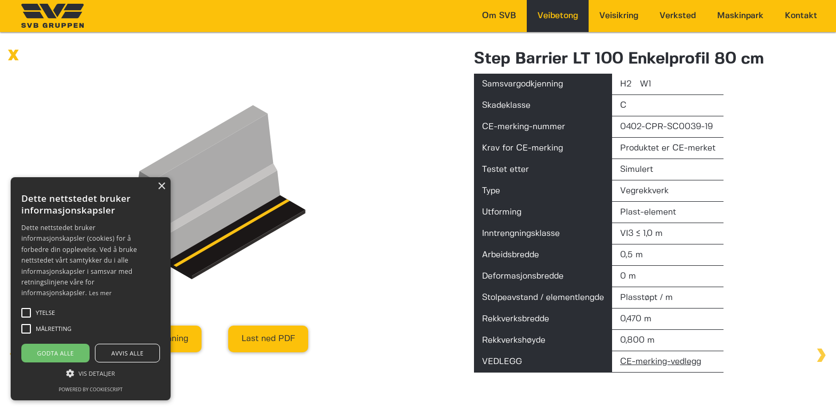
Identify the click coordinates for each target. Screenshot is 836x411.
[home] (52, 16)
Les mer (100, 293)
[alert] (91, 288)
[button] (90, 373)
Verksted (678, 16)
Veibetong (557, 16)
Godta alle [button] (55, 353)
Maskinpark (740, 16)
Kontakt (801, 16)
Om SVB (499, 16)
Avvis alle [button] (127, 353)
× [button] (161, 187)
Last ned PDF (268, 339)
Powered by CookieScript (91, 389)
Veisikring (618, 16)
